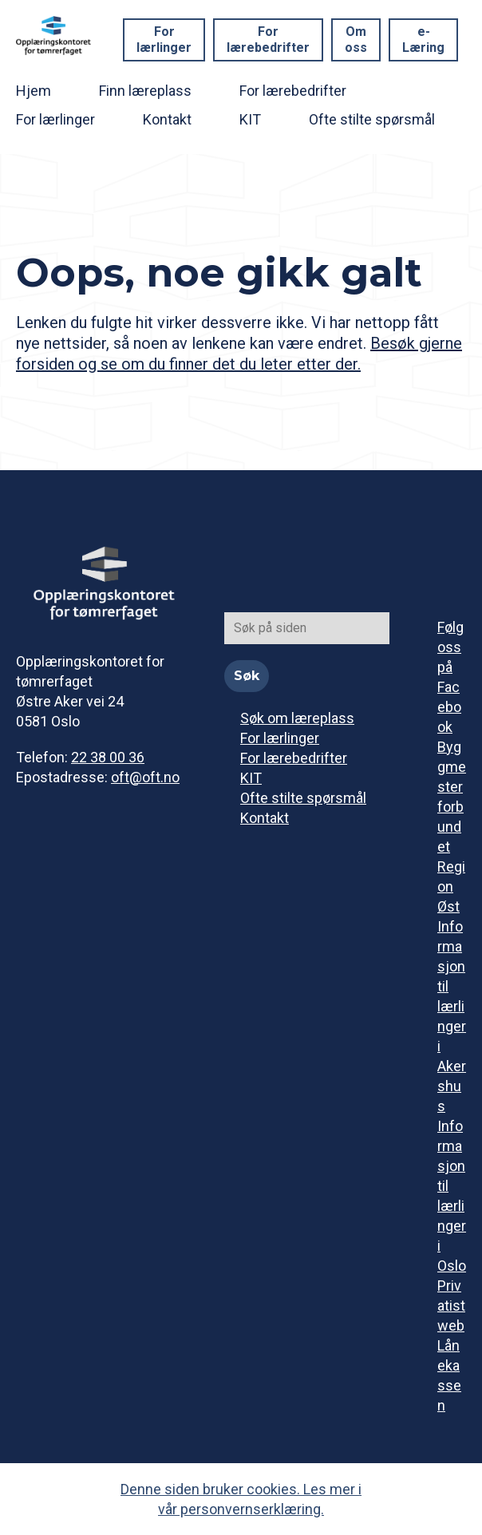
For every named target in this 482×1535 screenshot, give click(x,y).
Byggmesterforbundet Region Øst (451, 826)
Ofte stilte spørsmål (372, 119)
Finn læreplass (145, 90)
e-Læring (423, 39)
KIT (250, 119)
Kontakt (167, 119)
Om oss (356, 39)
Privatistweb (451, 1305)
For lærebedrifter (268, 39)
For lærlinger (164, 39)
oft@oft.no (145, 777)
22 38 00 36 (107, 757)
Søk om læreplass (297, 718)
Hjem (33, 90)
